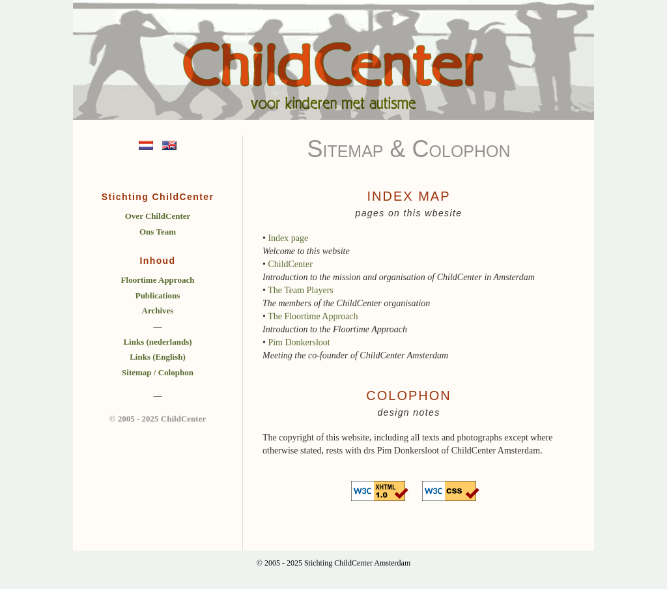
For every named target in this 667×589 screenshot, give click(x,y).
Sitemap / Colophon (157, 372)
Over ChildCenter (158, 216)
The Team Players (301, 290)
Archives (158, 310)
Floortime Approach (158, 280)
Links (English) (158, 357)
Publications (157, 295)
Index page (288, 238)
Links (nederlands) (157, 342)
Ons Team (157, 232)
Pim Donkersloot (299, 342)
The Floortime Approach (313, 316)
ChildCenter (290, 264)
